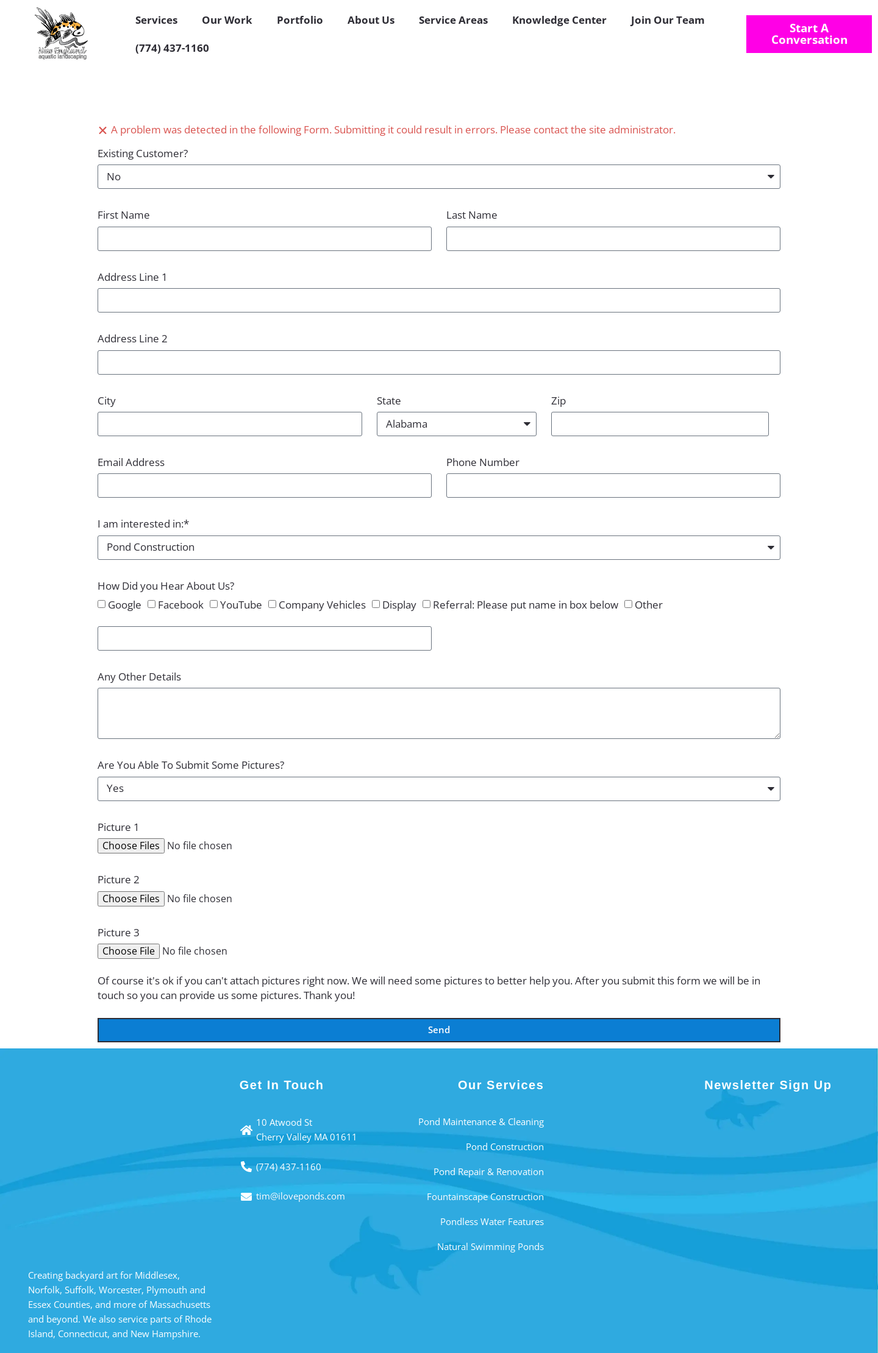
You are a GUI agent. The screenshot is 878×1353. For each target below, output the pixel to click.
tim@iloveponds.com (300, 1196)
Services (156, 20)
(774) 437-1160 (172, 48)
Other (649, 605)
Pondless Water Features (492, 1221)
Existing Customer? (143, 153)
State (389, 401)
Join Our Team (668, 20)
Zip (558, 401)
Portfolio (300, 20)
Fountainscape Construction (485, 1196)
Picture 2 (119, 879)
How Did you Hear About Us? (166, 586)
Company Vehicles (322, 605)
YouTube (241, 605)
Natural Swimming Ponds (490, 1246)
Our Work (227, 20)
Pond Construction (505, 1146)
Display (399, 605)
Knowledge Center (559, 20)
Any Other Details (139, 676)
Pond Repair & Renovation (489, 1171)
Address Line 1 (133, 277)
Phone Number (482, 462)
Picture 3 (119, 932)
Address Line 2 (133, 338)
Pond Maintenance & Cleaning (481, 1121)
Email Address (131, 462)
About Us (371, 20)
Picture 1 (119, 827)
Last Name (472, 215)
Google (124, 605)
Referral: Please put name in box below (525, 605)
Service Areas (453, 20)
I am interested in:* (143, 524)
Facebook (181, 605)
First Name (124, 215)
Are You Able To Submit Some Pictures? (191, 765)
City (107, 401)
